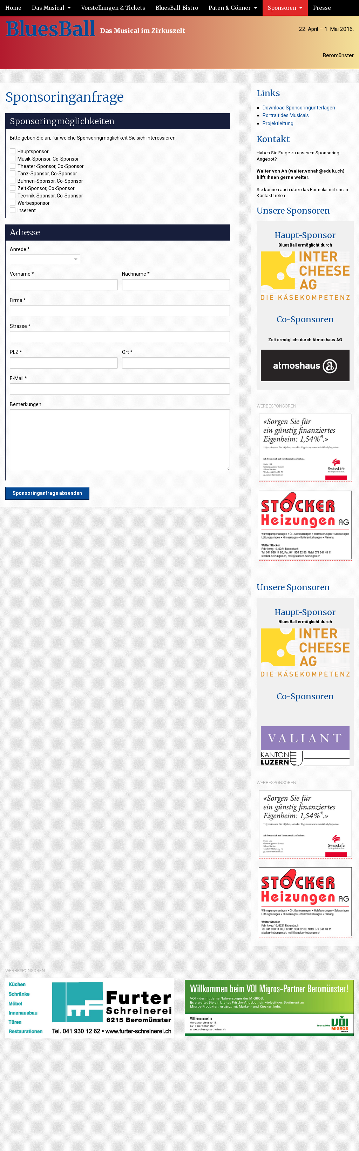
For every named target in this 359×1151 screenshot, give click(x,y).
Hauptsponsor (29, 151)
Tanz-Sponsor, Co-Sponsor (43, 173)
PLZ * (16, 352)
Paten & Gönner (230, 8)
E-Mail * (18, 378)
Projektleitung (278, 123)
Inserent (23, 210)
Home (13, 8)
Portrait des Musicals (286, 115)
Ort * (127, 352)
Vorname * (22, 274)
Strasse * (20, 326)
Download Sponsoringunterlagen (299, 107)
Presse (322, 8)
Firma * (18, 300)
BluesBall (50, 29)
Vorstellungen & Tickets (113, 8)
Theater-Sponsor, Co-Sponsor (47, 166)
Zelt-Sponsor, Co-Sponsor (42, 188)
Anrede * (20, 249)
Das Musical (48, 8)
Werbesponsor (30, 203)
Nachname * (136, 274)
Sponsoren (282, 8)
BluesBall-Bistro (177, 8)
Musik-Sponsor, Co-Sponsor (44, 158)
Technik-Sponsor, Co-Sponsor (46, 195)
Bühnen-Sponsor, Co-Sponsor (46, 180)
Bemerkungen (25, 404)
